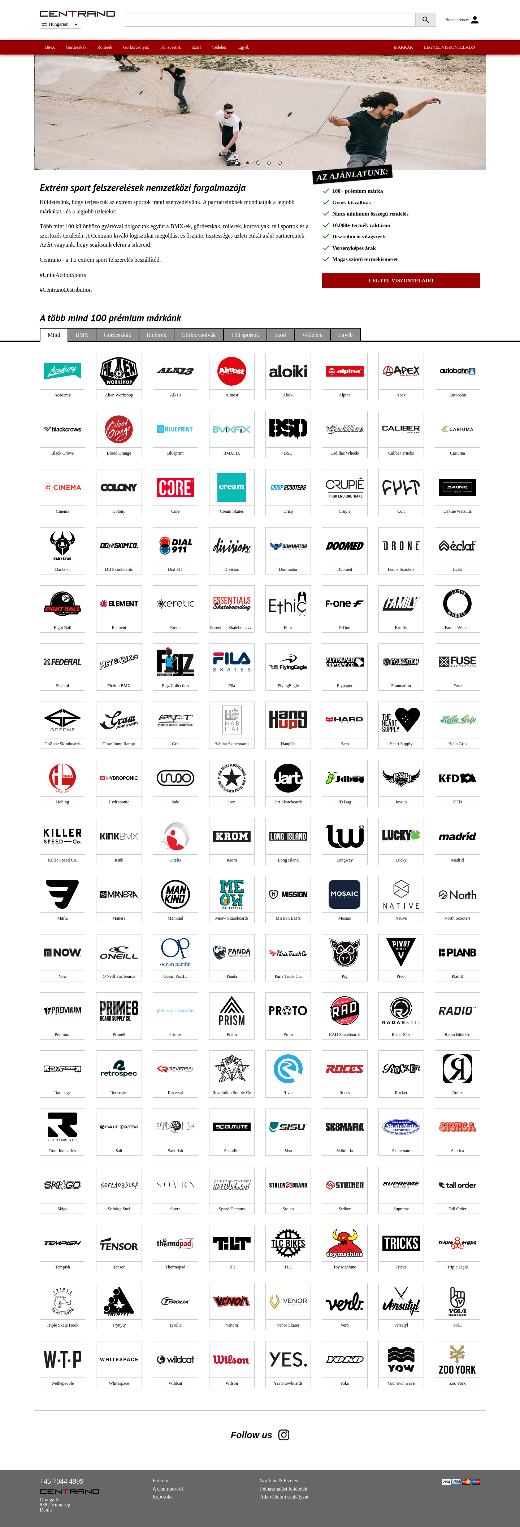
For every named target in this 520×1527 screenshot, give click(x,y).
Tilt (232, 1267)
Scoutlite (232, 1150)
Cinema (62, 511)
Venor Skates (288, 1325)
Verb (345, 1325)
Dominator (288, 569)
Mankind (175, 918)
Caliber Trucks (401, 453)
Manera (119, 918)
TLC (288, 1267)
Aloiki (288, 395)
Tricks (401, 1267)
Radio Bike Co (457, 1034)
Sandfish (175, 1150)
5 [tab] (281, 164)
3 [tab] (260, 164)
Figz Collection (175, 685)
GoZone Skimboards (62, 743)
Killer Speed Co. (62, 860)
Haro (344, 743)
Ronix (457, 1092)
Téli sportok (170, 47)
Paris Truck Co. (288, 976)
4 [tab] (270, 164)
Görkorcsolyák (136, 47)
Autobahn (457, 395)
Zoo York (457, 1383)
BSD (288, 453)
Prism (232, 1034)
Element (119, 627)
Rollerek (105, 47)
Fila (232, 685)
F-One (344, 627)
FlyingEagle (288, 685)
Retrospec (118, 1092)
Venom (232, 1325)
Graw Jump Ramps (118, 743)
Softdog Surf (119, 1208)
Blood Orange (119, 453)
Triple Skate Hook (62, 1325)
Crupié (345, 511)
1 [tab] (238, 164)
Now (62, 976)
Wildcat (175, 1383)
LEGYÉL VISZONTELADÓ (449, 47)
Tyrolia (175, 1325)
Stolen (288, 1208)
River (288, 1092)
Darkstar (62, 569)
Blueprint (175, 453)
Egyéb (244, 47)
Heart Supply (401, 743)
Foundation (401, 685)
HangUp (288, 743)
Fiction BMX (118, 685)
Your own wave (401, 1383)
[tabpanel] (260, 112)
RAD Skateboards (344, 1034)
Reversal (175, 1092)
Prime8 (119, 1034)
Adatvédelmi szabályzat (284, 1497)
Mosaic (344, 918)
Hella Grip (457, 743)
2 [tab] (249, 164)
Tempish (62, 1267)
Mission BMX (288, 918)
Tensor (119, 1267)
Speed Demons (232, 1208)
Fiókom (161, 1480)
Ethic (287, 627)
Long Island (288, 860)
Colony (119, 511)
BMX (50, 47)
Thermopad (175, 1267)
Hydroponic (119, 801)
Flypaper (344, 685)
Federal (62, 685)
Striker (345, 1208)
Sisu (288, 1150)
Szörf (196, 47)
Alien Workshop (119, 395)
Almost (231, 395)
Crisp (288, 511)
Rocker (401, 1092)
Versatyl (401, 1325)
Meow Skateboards (231, 918)
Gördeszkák (76, 47)
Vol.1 (457, 1325)
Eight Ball (63, 627)
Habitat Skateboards (231, 743)
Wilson (232, 1383)
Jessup (401, 801)
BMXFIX (232, 453)
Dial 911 (175, 569)
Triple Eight (457, 1267)
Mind (54, 335)
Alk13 (175, 395)
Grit (175, 743)
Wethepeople (62, 1383)
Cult (401, 511)
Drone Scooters (400, 569)
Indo (175, 801)
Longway (345, 860)
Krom (232, 860)
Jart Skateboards (288, 801)
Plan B (457, 976)
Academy (62, 395)
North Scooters (458, 918)
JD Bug (344, 801)
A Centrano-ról (168, 1489)
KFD (457, 801)
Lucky (401, 860)
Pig (344, 976)
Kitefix (175, 860)
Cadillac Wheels (344, 453)
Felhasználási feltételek (283, 1489)
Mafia (62, 918)
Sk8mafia (344, 1150)
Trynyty (119, 1325)
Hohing (62, 801)
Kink (118, 860)
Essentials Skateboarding (232, 627)
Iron (231, 801)
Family (401, 627)
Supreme (401, 1208)
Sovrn (175, 1208)
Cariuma (457, 453)
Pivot (401, 976)
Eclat (457, 569)
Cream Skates (232, 511)
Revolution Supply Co (231, 1092)
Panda (231, 976)
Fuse (458, 685)
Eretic (175, 627)
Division (231, 569)
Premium (62, 1034)
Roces (344, 1092)
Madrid (457, 860)
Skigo (62, 1208)
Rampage (62, 1092)
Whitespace (119, 1383)
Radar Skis (400, 1034)
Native (401, 918)
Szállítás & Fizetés (279, 1480)
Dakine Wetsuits (457, 511)
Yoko (344, 1383)
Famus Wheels (457, 627)
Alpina (345, 395)
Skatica (457, 1150)
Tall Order (457, 1208)
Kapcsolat (163, 1497)
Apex (401, 395)
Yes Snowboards (288, 1383)
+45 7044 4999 (61, 1481)
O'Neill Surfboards (119, 976)
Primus (175, 1034)
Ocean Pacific (175, 976)
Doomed (344, 569)
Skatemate (401, 1150)
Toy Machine (344, 1267)
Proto (288, 1034)
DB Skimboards (119, 569)
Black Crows (62, 453)
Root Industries (62, 1150)
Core (175, 511)
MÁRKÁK (403, 47)
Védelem (220, 47)
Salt (119, 1150)
